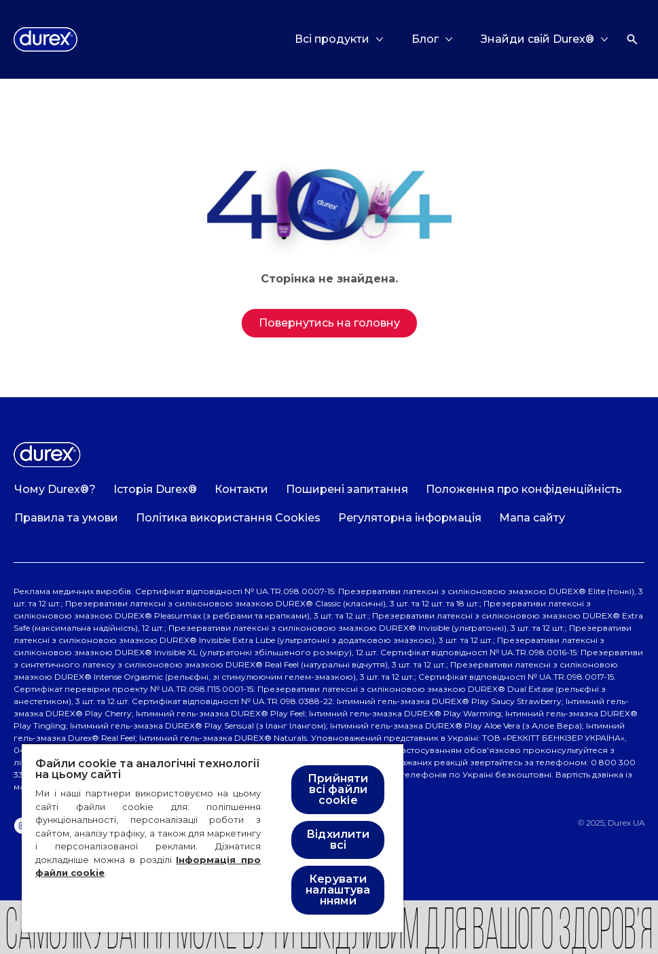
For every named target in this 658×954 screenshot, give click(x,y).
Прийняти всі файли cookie (338, 789)
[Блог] (425, 39)
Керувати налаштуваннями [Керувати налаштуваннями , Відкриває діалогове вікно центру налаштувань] (338, 890)
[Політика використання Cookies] (228, 518)
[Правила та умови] (66, 518)
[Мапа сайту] (532, 518)
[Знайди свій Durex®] (537, 39)
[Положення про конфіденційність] (524, 489)
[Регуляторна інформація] (409, 518)
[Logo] (45, 39)
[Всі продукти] (332, 39)
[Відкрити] (632, 39)
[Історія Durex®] (155, 489)
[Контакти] (241, 489)
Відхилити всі (337, 839)
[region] (212, 837)
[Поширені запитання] (347, 489)
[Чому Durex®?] (55, 489)
